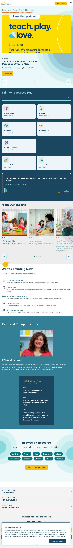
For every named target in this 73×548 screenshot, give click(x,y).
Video (49, 459)
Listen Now (8, 73)
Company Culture (15, 280)
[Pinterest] (44, 522)
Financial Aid (13, 303)
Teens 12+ (11, 287)
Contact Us (61, 3)
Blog (36, 454)
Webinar (59, 459)
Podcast (27, 459)
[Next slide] (68, 82)
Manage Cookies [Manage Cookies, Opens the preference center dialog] (58, 541)
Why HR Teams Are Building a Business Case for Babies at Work (35, 402)
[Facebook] (28, 522)
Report (38, 459)
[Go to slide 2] (36, 256)
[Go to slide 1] (34, 81)
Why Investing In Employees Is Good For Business (35, 391)
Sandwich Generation (17, 296)
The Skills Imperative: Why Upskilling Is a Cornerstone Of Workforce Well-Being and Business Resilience (35, 416)
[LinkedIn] (33, 522)
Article (26, 454)
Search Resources (69, 97)
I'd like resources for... (17, 92)
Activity (15, 454)
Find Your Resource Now (36, 467)
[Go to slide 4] (40, 256)
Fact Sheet (14, 459)
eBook (58, 454)
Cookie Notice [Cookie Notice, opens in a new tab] (60, 536)
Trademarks (36, 545)
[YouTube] (39, 522)
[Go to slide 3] (38, 256)
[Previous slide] (4, 82)
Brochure (47, 454)
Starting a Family (15, 310)
